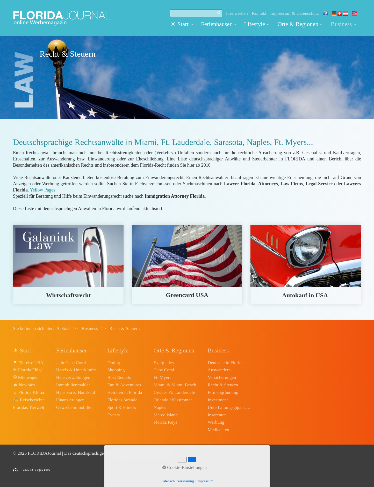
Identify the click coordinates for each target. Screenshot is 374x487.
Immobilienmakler (73, 384)
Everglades (164, 362)
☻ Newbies (24, 384)
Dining (113, 362)
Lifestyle (257, 24)
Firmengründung (223, 392)
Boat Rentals (119, 377)
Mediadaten (218, 429)
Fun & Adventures (124, 384)
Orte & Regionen (300, 24)
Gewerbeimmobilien (75, 407)
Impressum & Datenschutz (294, 13)
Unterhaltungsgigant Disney (230, 407)
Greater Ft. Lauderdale (174, 392)
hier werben (237, 13)
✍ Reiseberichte (29, 399)
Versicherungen (222, 377)
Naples (160, 407)
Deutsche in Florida (226, 362)
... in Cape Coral (71, 362)
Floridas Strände (122, 399)
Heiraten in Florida (124, 392)
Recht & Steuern (223, 384)
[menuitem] (183, 24)
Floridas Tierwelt (28, 407)
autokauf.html (305, 264)
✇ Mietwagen (26, 377)
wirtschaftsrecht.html (68, 264)
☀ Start (181, 24)
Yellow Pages (42, 190)
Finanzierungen (70, 399)
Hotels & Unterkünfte (76, 369)
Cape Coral (164, 369)
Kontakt (259, 13)
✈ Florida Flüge (28, 369)
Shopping (116, 369)
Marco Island (166, 414)
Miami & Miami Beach (175, 384)
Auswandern (219, 369)
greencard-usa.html (187, 264)
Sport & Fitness (121, 407)
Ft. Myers (162, 377)
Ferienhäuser (218, 24)
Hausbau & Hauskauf (75, 392)
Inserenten (217, 414)
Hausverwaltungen (73, 377)
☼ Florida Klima (28, 392)
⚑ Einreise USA (28, 362)
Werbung (216, 422)
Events (113, 414)
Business (343, 24)
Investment (218, 399)
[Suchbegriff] (196, 13)
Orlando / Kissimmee (173, 399)
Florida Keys (165, 422)
